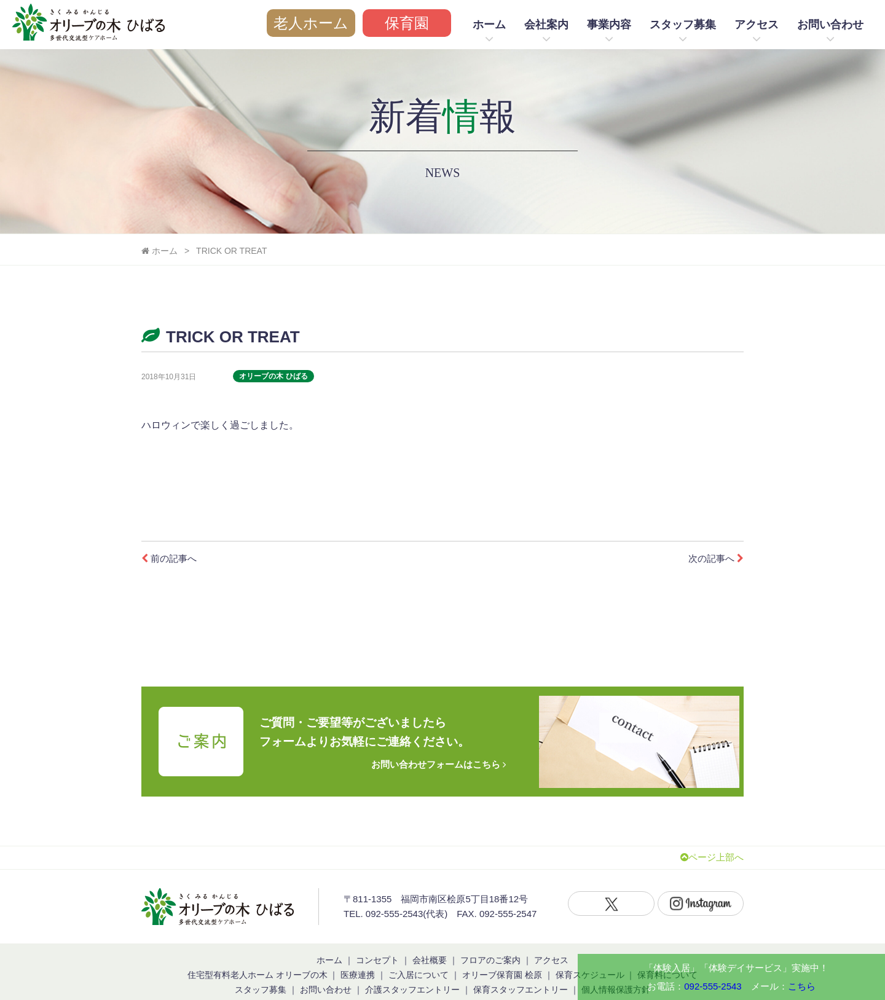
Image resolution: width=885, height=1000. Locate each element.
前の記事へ (170, 558)
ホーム (489, 24)
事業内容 (609, 24)
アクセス (756, 24)
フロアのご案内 (490, 942)
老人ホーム (310, 23)
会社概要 (429, 942)
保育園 (407, 23)
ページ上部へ (710, 839)
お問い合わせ (830, 24)
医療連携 (357, 956)
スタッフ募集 (683, 24)
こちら (802, 986)
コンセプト (377, 942)
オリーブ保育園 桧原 (502, 956)
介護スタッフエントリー (412, 971)
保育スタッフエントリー (520, 971)
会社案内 (546, 24)
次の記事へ (714, 558)
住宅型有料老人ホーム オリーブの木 (257, 956)
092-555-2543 (712, 986)
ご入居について (418, 956)
